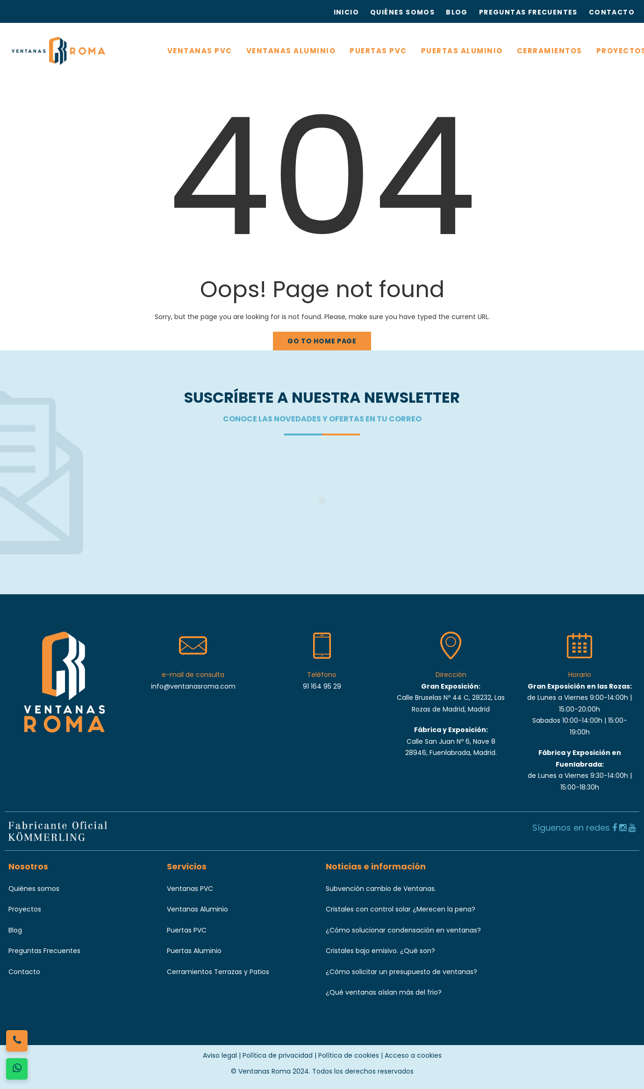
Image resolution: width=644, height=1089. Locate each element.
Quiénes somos (33, 888)
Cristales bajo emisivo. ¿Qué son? (380, 950)
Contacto (24, 971)
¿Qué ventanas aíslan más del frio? (384, 992)
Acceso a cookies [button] (413, 1055)
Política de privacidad (278, 1055)
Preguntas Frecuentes (44, 950)
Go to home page (322, 341)
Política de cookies (348, 1055)
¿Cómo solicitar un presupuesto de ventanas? (401, 971)
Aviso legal (220, 1055)
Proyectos (24, 909)
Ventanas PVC (190, 888)
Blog (15, 930)
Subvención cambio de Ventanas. (381, 888)
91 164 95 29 (322, 686)
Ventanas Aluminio (197, 909)
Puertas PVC (187, 930)
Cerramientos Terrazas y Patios (218, 971)
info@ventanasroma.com (193, 686)
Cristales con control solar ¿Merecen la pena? (400, 909)
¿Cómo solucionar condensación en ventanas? (403, 930)
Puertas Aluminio (194, 950)
